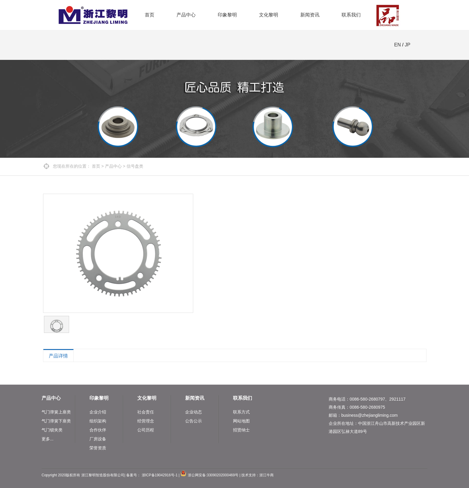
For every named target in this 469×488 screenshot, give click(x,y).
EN (397, 44)
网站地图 (241, 421)
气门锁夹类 (52, 430)
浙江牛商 (266, 475)
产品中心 (186, 14)
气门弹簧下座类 (56, 421)
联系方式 (241, 412)
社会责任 (145, 412)
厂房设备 (97, 439)
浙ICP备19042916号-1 (160, 475)
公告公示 (193, 421)
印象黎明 (227, 14)
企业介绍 (97, 412)
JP (407, 44)
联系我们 (351, 14)
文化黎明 (268, 14)
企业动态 (193, 412)
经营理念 (145, 421)
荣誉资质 (97, 447)
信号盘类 (135, 166)
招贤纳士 (241, 430)
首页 (149, 14)
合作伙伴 (97, 430)
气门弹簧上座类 (56, 412)
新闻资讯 (309, 14)
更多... (48, 439)
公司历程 (145, 430)
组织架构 (97, 421)
